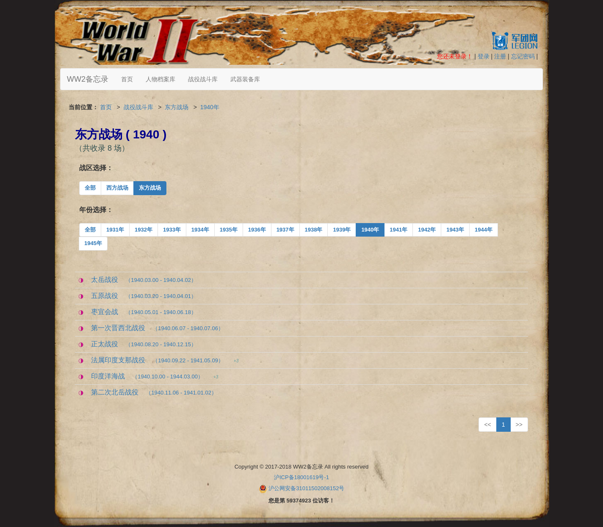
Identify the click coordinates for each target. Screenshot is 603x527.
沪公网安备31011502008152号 (306, 488)
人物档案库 (160, 79)
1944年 (483, 229)
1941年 (398, 229)
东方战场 (176, 107)
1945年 (93, 243)
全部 (90, 188)
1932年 (143, 229)
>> (519, 424)
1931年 (115, 229)
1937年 (285, 229)
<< (487, 424)
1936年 (257, 229)
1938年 (314, 229)
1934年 (200, 229)
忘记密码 (523, 56)
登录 (484, 56)
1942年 (427, 229)
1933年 (172, 229)
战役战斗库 (203, 79)
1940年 (209, 107)
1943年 (455, 229)
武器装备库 (245, 79)
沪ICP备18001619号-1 (301, 477)
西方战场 (117, 188)
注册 (500, 56)
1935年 (229, 229)
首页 (127, 79)
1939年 (342, 229)
